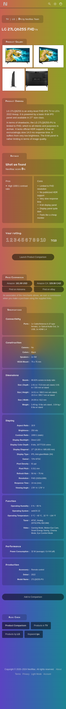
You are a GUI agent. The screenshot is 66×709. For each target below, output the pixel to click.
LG (13, 19)
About (58, 669)
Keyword (33, 634)
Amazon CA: (49, 283)
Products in (41, 625)
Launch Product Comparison (33, 257)
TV (7, 19)
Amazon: (17, 283)
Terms (18, 674)
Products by (12, 634)
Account (47, 674)
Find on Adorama (17, 289)
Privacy (26, 674)
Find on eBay (49, 289)
